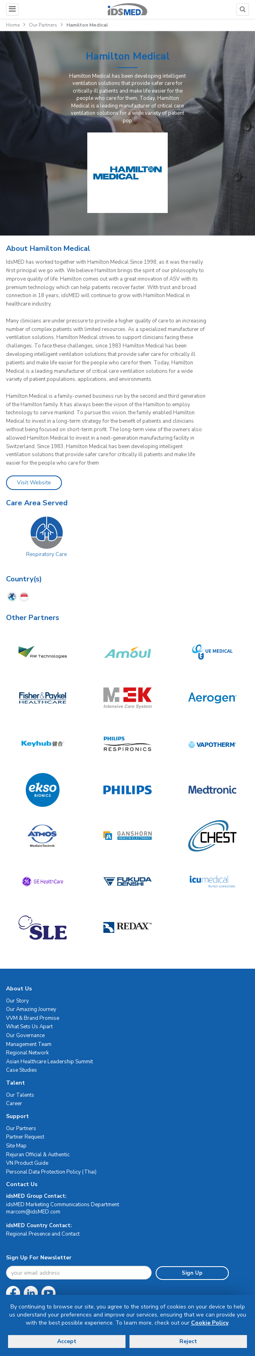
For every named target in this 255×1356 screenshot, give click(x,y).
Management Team (28, 1044)
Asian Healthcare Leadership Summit (49, 1061)
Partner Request (25, 1137)
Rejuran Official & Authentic (38, 1154)
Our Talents (20, 1095)
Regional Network (27, 1052)
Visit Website (34, 482)
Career (14, 1103)
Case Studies (21, 1070)
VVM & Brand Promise (32, 1018)
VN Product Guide (27, 1163)
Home (13, 25)
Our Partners (43, 25)
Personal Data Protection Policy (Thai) (51, 1172)
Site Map (16, 1145)
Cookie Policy (209, 1323)
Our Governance (25, 1035)
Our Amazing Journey (31, 1009)
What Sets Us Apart (29, 1026)
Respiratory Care (46, 554)
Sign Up (192, 1273)
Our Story (17, 1001)
